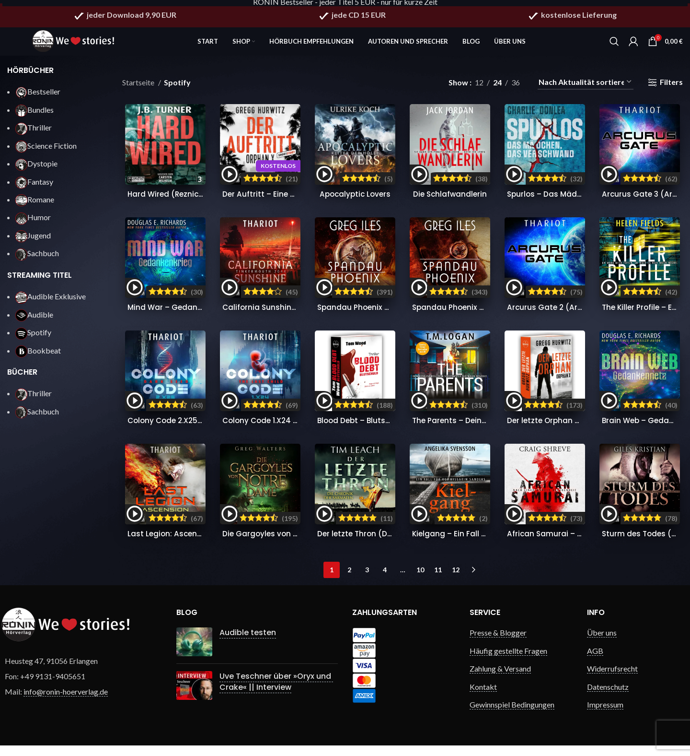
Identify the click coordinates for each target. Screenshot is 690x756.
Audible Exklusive (50, 302)
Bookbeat (38, 357)
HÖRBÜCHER (30, 77)
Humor (33, 224)
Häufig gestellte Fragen (508, 661)
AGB (595, 661)
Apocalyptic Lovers (355, 201)
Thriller (33, 134)
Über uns (602, 643)
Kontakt (483, 696)
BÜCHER (22, 378)
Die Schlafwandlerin (451, 201)
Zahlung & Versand (500, 679)
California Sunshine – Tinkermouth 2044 (298, 315)
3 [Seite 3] (367, 580)
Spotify (33, 338)
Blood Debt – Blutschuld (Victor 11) (382, 430)
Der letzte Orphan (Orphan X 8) (568, 430)
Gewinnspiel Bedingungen (512, 715)
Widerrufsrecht (612, 679)
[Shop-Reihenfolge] (585, 89)
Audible (34, 321)
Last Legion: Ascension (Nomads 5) (193, 544)
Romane (34, 206)
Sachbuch (37, 259)
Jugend (33, 242)
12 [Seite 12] (456, 580)
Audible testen (247, 643)
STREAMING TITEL (39, 281)
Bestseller (37, 98)
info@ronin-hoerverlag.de (65, 702)
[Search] (614, 43)
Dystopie (36, 170)
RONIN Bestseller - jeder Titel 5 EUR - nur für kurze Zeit (345, 6)
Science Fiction (46, 152)
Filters (671, 89)
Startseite (139, 89)
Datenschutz (608, 696)
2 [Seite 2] (349, 580)
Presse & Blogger (498, 643)
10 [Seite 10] (420, 580)
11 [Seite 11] (438, 580)
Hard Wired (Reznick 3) (169, 201)
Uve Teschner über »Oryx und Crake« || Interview (276, 692)
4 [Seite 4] (385, 580)
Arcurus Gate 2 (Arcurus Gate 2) (570, 315)
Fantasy (34, 188)
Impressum (605, 715)
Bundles (34, 116)
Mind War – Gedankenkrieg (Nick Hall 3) (201, 315)
